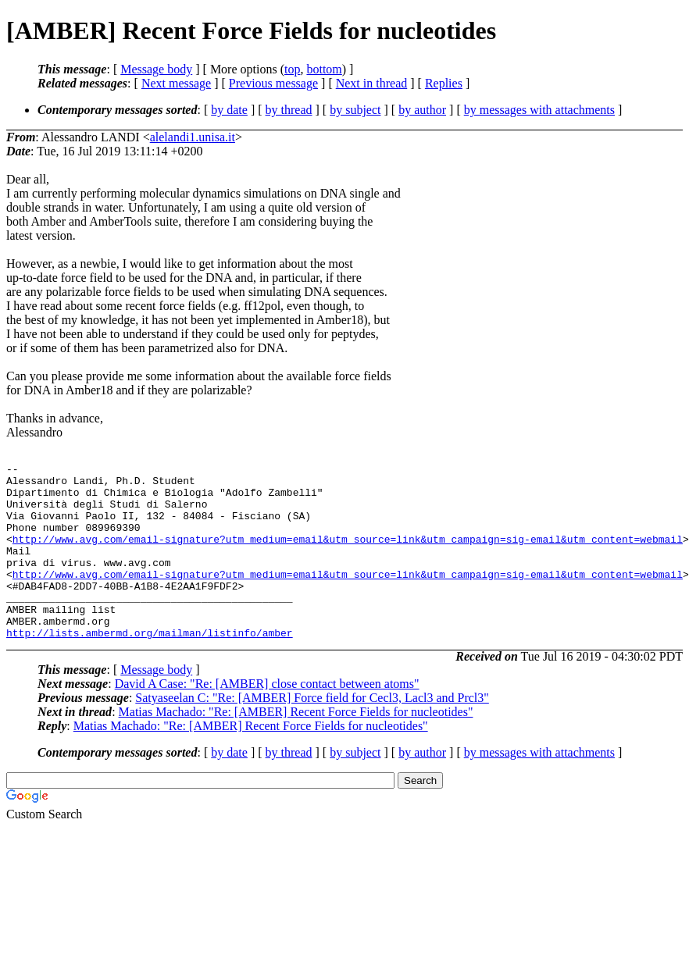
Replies (443, 83)
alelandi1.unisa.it (192, 137)
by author (422, 109)
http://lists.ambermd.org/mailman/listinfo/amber (149, 668)
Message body (156, 69)
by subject (355, 109)
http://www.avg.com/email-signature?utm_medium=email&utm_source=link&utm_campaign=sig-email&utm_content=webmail (347, 555)
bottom (323, 69)
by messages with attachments (539, 109)
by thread (289, 109)
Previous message (273, 83)
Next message (176, 83)
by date (229, 109)
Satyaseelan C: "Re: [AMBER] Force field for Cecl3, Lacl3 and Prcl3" (312, 732)
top (292, 69)
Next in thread (372, 83)
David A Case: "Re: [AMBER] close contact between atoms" (267, 718)
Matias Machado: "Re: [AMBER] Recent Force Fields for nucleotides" (296, 747)
